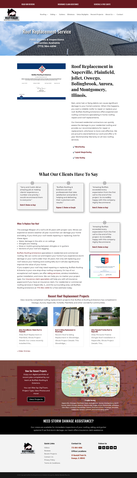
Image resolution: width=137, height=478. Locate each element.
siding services (53, 273)
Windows (71, 14)
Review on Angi (28, 205)
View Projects (36, 399)
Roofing (43, 14)
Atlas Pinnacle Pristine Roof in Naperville (101, 331)
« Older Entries (23, 351)
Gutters (62, 14)
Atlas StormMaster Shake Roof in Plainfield (30, 331)
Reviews (47, 451)
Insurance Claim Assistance (68, 4)
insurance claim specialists (37, 279)
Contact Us (48, 457)
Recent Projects (97, 14)
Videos (47, 447)
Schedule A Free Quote (102, 4)
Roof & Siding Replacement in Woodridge (65, 331)
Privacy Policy (49, 460)
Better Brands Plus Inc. (62, 475)
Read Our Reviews (28, 4)
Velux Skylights (82, 14)
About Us (109, 14)
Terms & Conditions (52, 463)
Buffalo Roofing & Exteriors (29, 253)
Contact (120, 14)
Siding (52, 14)
